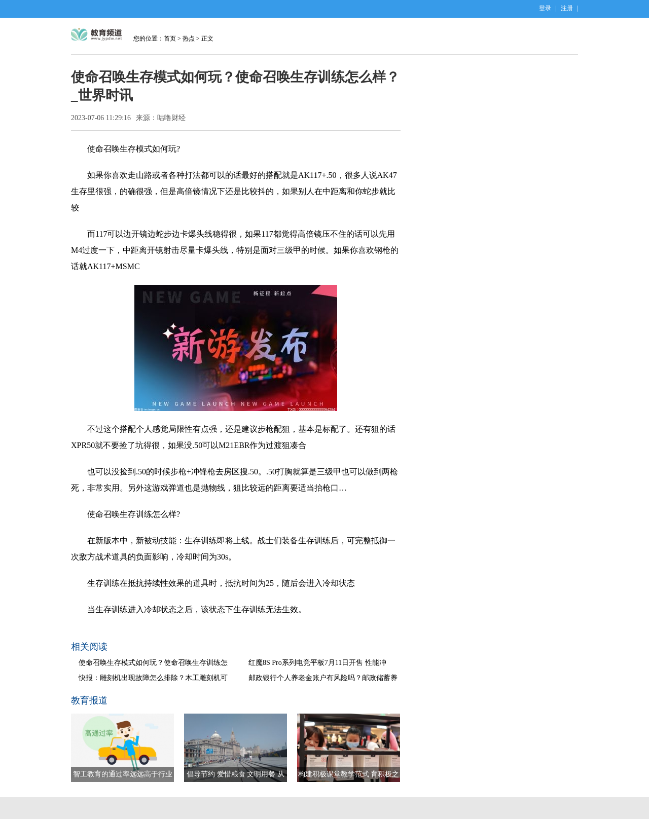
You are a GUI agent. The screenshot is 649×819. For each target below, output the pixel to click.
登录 (545, 8)
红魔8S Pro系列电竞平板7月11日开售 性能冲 (317, 662)
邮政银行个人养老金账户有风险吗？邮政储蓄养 (323, 678)
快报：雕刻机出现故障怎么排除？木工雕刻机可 (153, 678)
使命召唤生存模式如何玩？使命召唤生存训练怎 (153, 662)
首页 (170, 38)
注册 (567, 8)
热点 (189, 38)
